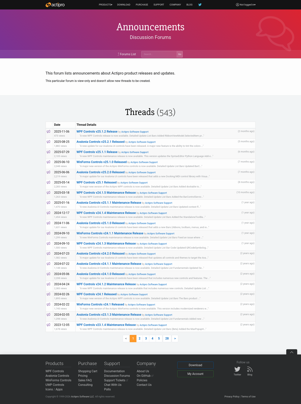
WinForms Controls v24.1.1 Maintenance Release (109, 233)
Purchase (87, 363)
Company (146, 363)
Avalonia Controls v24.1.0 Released (100, 274)
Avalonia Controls (57, 376)
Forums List (127, 54)
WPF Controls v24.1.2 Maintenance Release (106, 284)
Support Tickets (116, 380)
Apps (59, 389)
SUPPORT (159, 4)
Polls (107, 389)
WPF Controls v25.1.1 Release (96, 152)
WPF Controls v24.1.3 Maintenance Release (106, 243)
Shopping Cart (87, 371)
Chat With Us (112, 385)
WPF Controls (55, 371)
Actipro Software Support (135, 131)
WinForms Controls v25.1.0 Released (101, 162)
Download (195, 365)
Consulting (85, 385)
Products (55, 363)
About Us (143, 371)
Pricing (83, 376)
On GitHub (145, 376)
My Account (195, 374)
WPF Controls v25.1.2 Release (96, 131)
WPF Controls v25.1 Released (96, 182)
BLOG (190, 4)
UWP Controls (55, 385)
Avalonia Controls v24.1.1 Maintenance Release (108, 264)
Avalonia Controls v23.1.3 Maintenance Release (108, 314)
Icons (49, 389)
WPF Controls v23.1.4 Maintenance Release (106, 325)
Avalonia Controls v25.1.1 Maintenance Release (108, 202)
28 (167, 338)
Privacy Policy (231, 396)
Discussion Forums (150, 37)
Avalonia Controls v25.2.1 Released (100, 142)
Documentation (114, 371)
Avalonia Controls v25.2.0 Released (100, 172)
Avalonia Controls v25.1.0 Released (100, 223)
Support (112, 363)
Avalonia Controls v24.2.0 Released (100, 253)
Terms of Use (248, 396)
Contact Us (144, 385)
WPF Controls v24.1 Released (96, 294)
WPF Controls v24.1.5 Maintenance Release (106, 192)
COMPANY (175, 4)
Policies (142, 380)
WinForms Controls (59, 380)
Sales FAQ (85, 380)
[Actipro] (55, 5)
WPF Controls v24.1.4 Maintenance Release (106, 213)
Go (179, 54)
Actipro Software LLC (82, 396)
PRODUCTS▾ (106, 4)
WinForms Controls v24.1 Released (100, 304)
